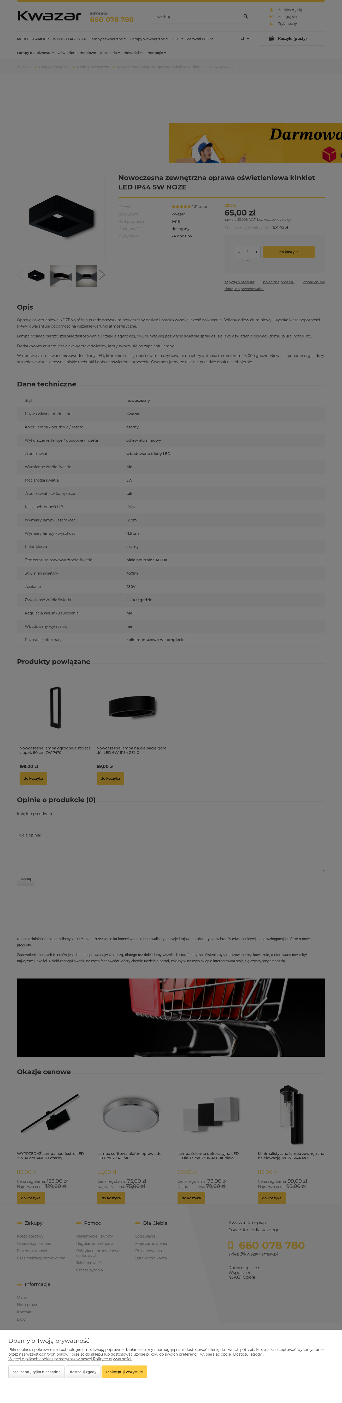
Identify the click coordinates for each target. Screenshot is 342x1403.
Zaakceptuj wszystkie (124, 1372)
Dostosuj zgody (83, 1372)
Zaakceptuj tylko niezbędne (37, 1372)
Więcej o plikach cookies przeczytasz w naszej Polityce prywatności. (70, 1359)
